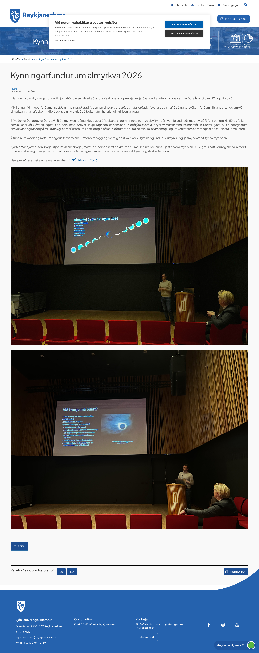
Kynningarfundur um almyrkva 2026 (53, 59)
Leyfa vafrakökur (184, 24)
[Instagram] (223, 625)
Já (61, 572)
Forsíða (16, 59)
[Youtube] (237, 625)
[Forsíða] (37, 17)
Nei (72, 572)
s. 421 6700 (23, 631)
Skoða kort (147, 636)
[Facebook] (209, 625)
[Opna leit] (245, 4)
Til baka (19, 546)
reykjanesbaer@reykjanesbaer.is (36, 637)
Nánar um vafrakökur (65, 40)
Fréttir (27, 59)
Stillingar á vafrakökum (184, 33)
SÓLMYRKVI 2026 (84, 160)
